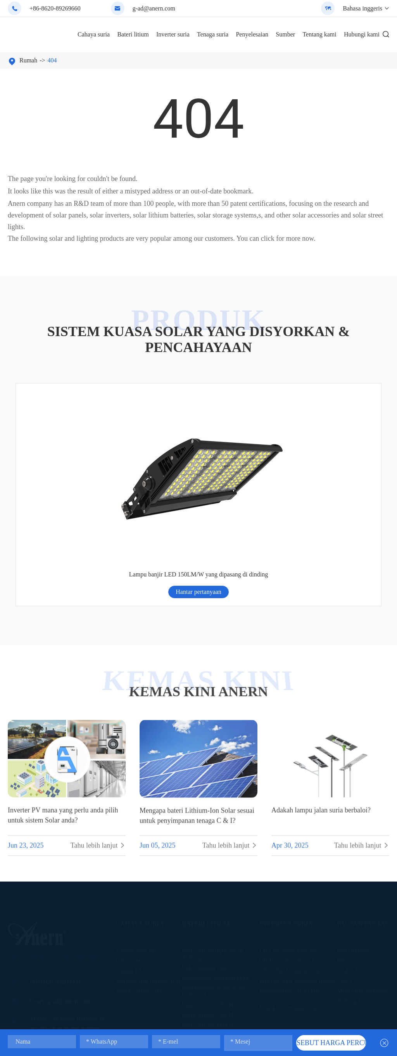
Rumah (28, 60)
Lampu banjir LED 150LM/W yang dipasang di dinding (338, 454)
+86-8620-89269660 (55, 8)
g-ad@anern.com (154, 8)
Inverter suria (173, 34)
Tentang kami (319, 34)
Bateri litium (132, 34)
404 (52, 60)
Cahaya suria (94, 34)
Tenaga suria (212, 34)
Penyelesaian (252, 34)
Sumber (285, 34)
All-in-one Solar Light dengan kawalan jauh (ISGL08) (152, 454)
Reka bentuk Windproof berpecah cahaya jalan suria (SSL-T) (245, 454)
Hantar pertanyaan (58, 480)
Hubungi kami (362, 34)
